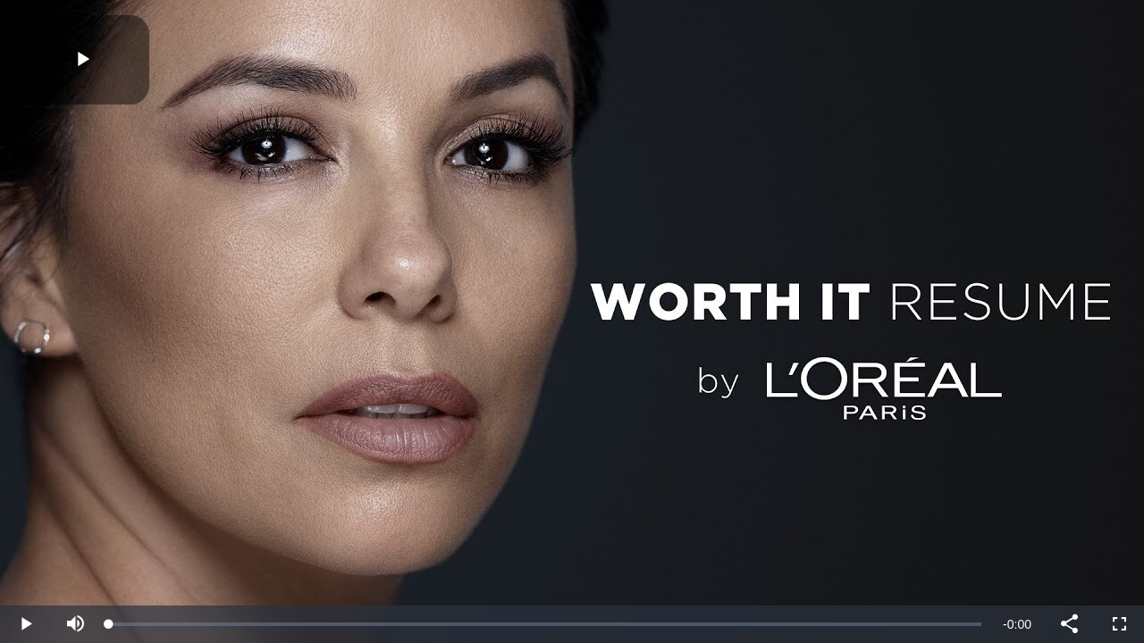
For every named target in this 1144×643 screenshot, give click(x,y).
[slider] (545, 624)
